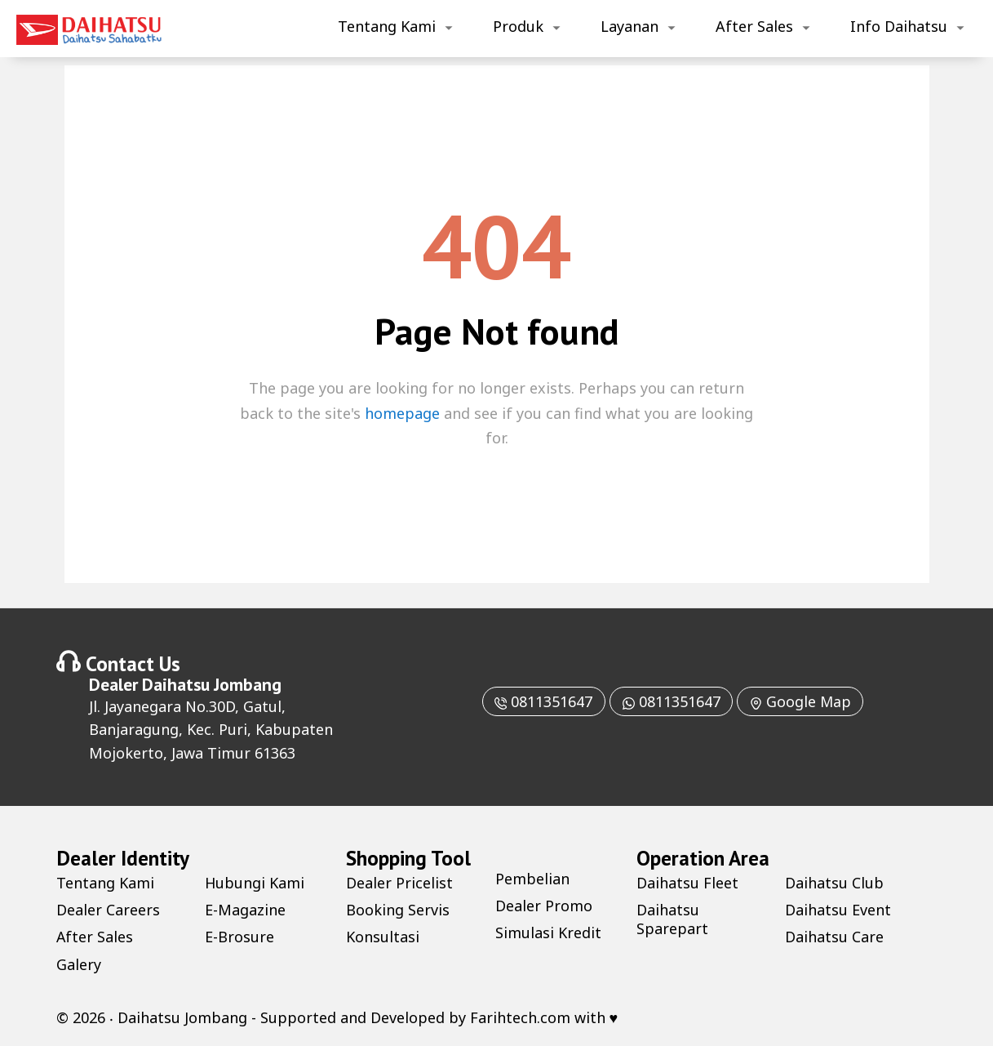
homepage (402, 413)
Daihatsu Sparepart (672, 919)
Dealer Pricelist (399, 882)
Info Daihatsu (898, 26)
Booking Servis (398, 909)
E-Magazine (245, 909)
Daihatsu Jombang (211, 684)
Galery (78, 964)
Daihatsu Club (834, 882)
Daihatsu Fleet (687, 882)
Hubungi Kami (255, 882)
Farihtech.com (520, 1017)
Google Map (801, 701)
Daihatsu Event (838, 909)
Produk (518, 26)
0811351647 (543, 701)
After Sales (754, 26)
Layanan (629, 26)
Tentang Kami (387, 26)
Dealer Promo (543, 905)
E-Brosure (239, 936)
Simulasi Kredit (548, 932)
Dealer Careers (108, 909)
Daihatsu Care (834, 936)
